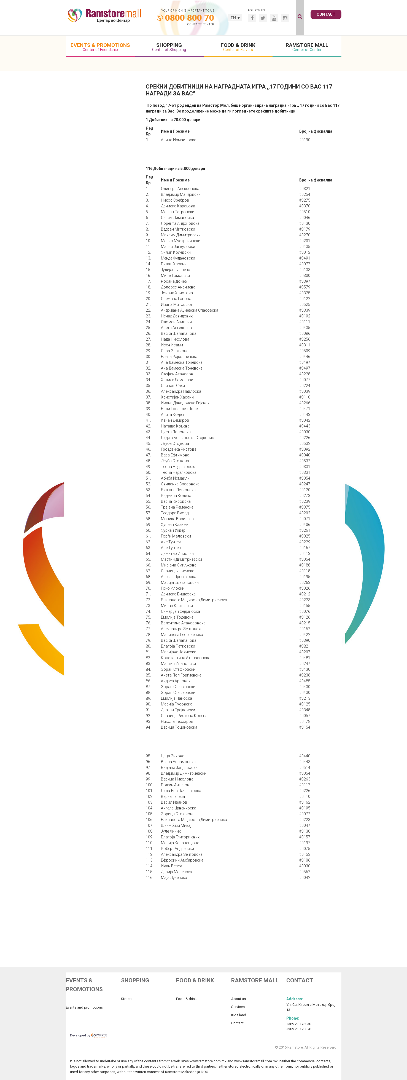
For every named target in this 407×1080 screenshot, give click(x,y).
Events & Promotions (100, 47)
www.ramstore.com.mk (208, 1061)
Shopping (169, 47)
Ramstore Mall (307, 47)
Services (238, 1007)
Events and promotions (84, 1007)
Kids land (238, 1015)
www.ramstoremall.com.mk (256, 1061)
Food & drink (186, 999)
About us (238, 999)
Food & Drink (238, 47)
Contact (326, 14)
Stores (126, 999)
